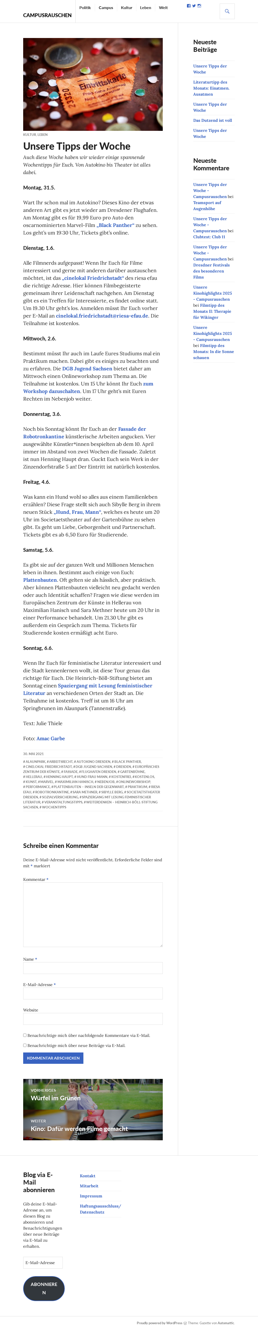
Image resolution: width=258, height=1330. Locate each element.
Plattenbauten (40, 580)
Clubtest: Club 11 (209, 236)
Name (30, 959)
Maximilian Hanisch (75, 782)
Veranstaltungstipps (63, 802)
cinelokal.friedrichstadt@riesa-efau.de (102, 315)
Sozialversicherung (60, 797)
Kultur (126, 7)
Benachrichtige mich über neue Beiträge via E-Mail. (76, 1045)
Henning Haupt (59, 777)
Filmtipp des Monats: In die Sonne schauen (213, 351)
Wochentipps (54, 807)
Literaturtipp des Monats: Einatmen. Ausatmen (211, 88)
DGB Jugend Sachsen (87, 368)
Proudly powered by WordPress (159, 1323)
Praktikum (137, 787)
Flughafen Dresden (98, 772)
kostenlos (144, 777)
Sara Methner (85, 792)
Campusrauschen (47, 15)
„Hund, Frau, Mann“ (77, 512)
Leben (145, 7)
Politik (85, 7)
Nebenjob (106, 782)
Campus (106, 7)
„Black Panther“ (115, 225)
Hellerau (34, 777)
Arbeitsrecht (61, 762)
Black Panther (127, 762)
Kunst (31, 782)
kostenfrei (121, 777)
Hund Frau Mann (92, 777)
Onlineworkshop (134, 782)
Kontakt (87, 1175)
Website (30, 1009)
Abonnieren (44, 1288)
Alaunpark (35, 762)
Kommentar (36, 879)
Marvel (46, 782)
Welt (163, 7)
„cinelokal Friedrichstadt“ (93, 278)
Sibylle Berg (112, 792)
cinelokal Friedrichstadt (49, 767)
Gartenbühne (132, 772)
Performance (38, 787)
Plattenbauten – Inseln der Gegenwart (89, 787)
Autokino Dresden (93, 762)
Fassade (71, 772)
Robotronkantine (52, 792)
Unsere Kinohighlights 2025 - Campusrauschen (212, 293)
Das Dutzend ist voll (212, 120)
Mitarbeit (89, 1185)
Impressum (91, 1195)
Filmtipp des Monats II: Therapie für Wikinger (212, 311)
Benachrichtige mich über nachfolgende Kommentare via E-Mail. (88, 1035)
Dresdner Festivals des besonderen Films (211, 271)
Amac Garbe (51, 738)
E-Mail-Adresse (39, 984)
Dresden (123, 767)
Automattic (226, 1323)
